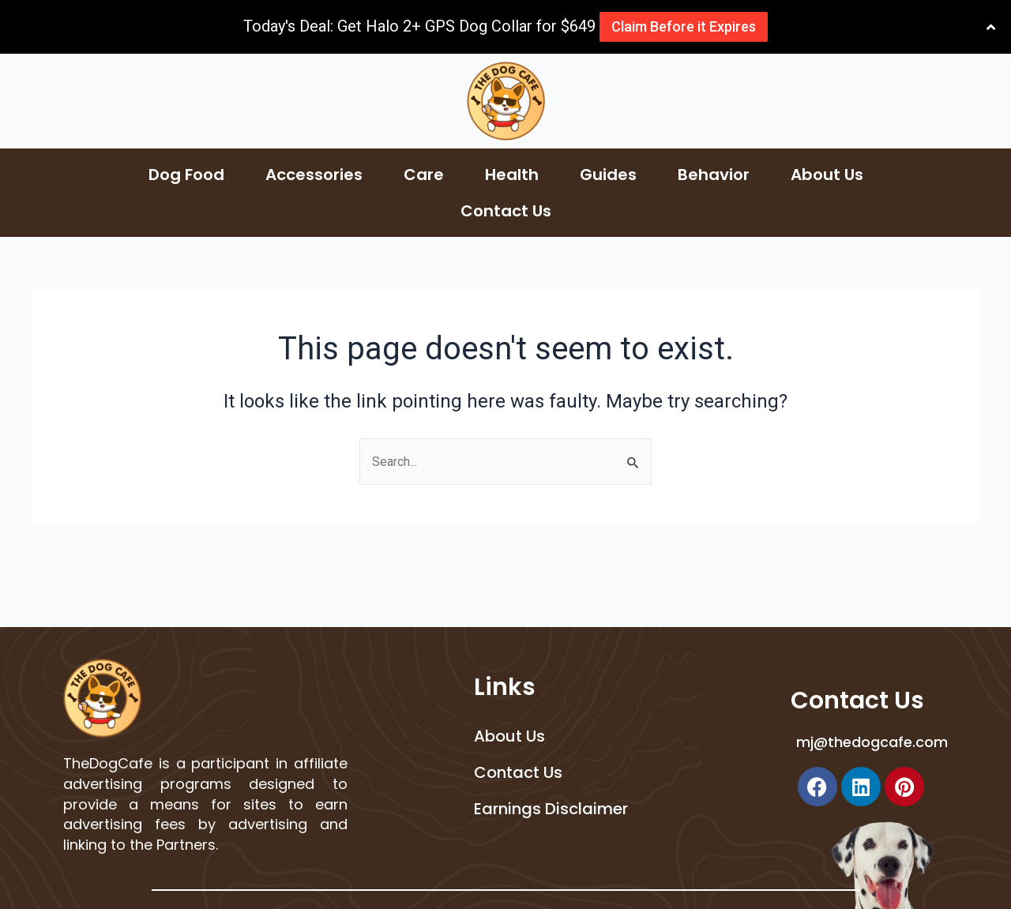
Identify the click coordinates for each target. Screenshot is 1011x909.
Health (512, 174)
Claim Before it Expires (682, 26)
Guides (608, 174)
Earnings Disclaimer (551, 809)
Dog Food (186, 174)
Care (424, 174)
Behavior (714, 174)
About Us (827, 174)
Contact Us (505, 211)
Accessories (314, 174)
